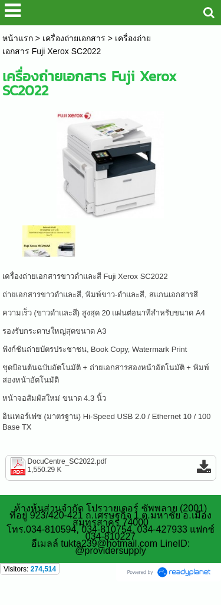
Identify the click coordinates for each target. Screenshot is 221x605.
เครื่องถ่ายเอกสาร (73, 38)
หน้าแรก (17, 38)
